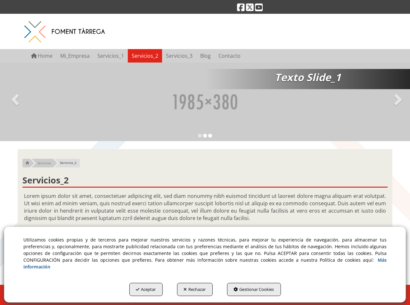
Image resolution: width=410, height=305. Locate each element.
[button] (241, 9)
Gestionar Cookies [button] (254, 289)
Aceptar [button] (146, 289)
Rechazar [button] (195, 289)
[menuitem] (41, 56)
